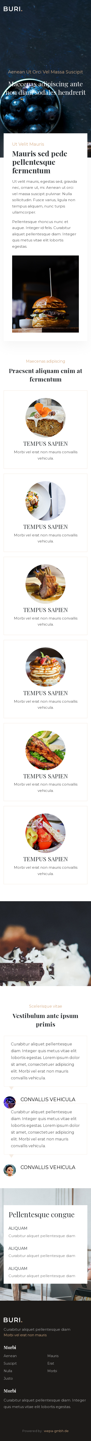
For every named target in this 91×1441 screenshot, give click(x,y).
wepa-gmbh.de (56, 1431)
